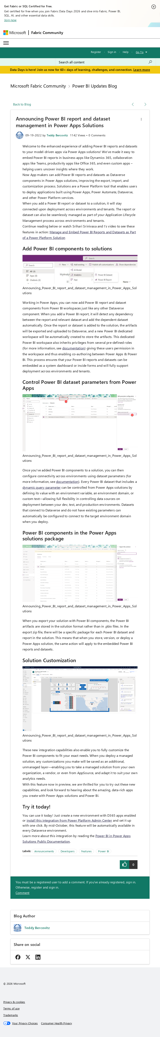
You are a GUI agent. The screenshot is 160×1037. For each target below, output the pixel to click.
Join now (10, 20)
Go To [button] (140, 52)
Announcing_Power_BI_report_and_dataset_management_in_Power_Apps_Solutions (79, 290)
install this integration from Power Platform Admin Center (69, 820)
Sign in (112, 52)
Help (126, 52)
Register (96, 52)
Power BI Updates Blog (94, 86)
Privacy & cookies (14, 1002)
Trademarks (10, 1015)
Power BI (103, 851)
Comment (22, 893)
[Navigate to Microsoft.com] (14, 32)
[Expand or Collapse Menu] (6, 43)
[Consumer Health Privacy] (56, 1023)
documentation (73, 348)
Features (86, 851)
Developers (68, 851)
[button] (141, 119)
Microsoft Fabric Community (38, 86)
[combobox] (105, 62)
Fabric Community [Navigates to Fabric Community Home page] (47, 32)
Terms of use (11, 1008)
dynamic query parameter (41, 487)
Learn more (141, 70)
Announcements (44, 851)
